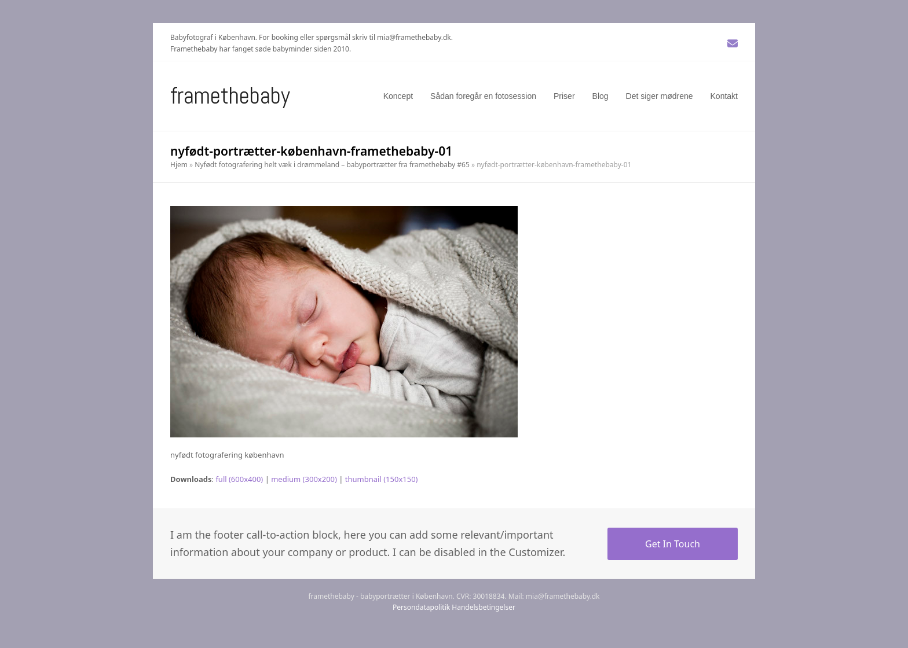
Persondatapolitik (421, 607)
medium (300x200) (304, 479)
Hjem (179, 165)
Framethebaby (230, 96)
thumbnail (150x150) (381, 479)
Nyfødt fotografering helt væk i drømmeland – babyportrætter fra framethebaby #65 (332, 165)
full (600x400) (239, 479)
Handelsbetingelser (483, 607)
